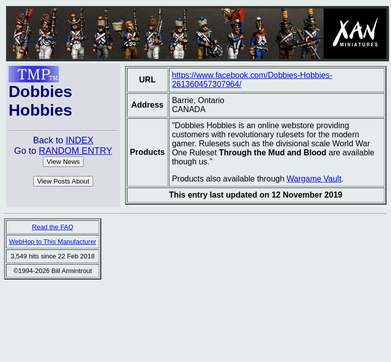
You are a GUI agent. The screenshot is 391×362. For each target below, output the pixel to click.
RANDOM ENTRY (75, 151)
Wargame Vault (314, 178)
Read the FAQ (52, 227)
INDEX (79, 140)
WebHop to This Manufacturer (52, 241)
